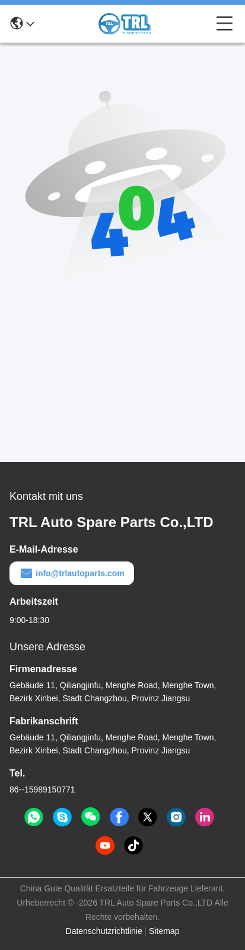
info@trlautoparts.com (72, 573)
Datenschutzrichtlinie (104, 931)
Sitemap (164, 931)
